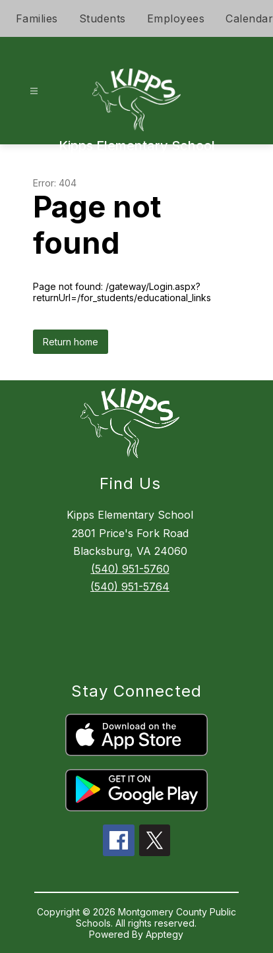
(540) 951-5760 (130, 568)
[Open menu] (34, 91)
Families (37, 18)
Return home (70, 341)
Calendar (249, 18)
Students (102, 18)
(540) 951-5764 (129, 586)
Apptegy (164, 934)
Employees (176, 18)
